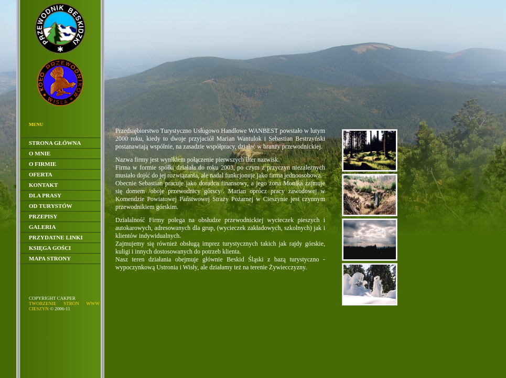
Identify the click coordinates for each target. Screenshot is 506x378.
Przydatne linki (56, 237)
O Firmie (42, 164)
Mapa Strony (50, 258)
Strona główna (55, 143)
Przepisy (43, 216)
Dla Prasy (45, 195)
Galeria (42, 227)
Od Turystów (50, 206)
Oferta (40, 174)
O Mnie (39, 153)
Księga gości (50, 248)
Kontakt (43, 185)
